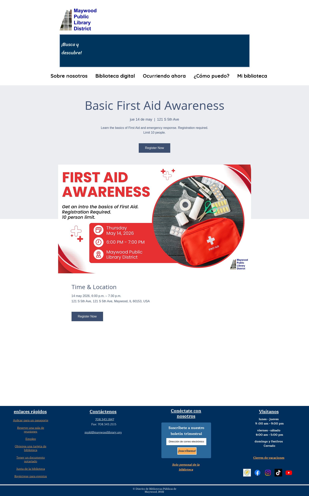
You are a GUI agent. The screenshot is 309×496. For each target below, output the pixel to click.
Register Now (154, 148)
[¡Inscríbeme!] (186, 451)
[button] (69, 76)
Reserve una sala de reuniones (30, 429)
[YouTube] (289, 472)
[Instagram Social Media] (268, 472)
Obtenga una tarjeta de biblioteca (30, 448)
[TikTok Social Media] (278, 472)
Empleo (30, 438)
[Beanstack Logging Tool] (247, 472)
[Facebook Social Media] (257, 472)
